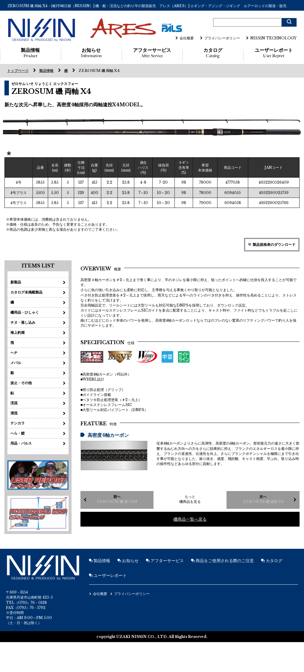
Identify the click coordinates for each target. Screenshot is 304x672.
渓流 (14, 403)
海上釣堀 (17, 332)
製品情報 (30, 52)
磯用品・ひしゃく (24, 312)
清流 (14, 413)
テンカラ (17, 423)
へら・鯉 (17, 433)
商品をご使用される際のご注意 (222, 560)
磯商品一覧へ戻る (190, 519)
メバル (15, 362)
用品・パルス (21, 443)
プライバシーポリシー (220, 38)
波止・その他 (21, 383)
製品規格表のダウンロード (271, 244)
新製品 (15, 282)
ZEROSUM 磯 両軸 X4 (99, 70)
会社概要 (184, 38)
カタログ (212, 52)
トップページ (17, 70)
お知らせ (91, 52)
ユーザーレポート (274, 52)
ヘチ (14, 352)
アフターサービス (152, 52)
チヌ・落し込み (22, 322)
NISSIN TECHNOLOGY (271, 38)
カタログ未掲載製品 (26, 292)
